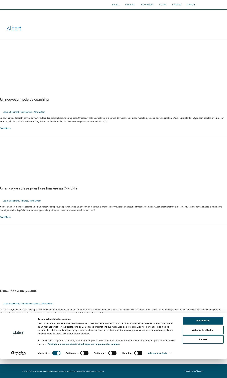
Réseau (162, 4)
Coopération (28, 112)
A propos (176, 4)
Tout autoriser (203, 339)
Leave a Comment (11, 112)
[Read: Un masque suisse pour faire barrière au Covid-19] (73, 159)
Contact (191, 4)
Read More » (6, 128)
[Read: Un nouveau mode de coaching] (40, 66)
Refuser (203, 358)
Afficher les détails (157, 372)
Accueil (116, 4)
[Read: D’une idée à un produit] (58, 255)
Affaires (26, 200)
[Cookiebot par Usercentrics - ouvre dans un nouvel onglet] (18, 372)
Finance (38, 303)
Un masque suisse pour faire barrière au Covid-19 (40, 188)
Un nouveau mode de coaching (25, 99)
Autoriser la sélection (203, 349)
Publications (147, 4)
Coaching (130, 4)
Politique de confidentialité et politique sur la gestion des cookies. (84, 363)
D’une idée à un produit (18, 291)
